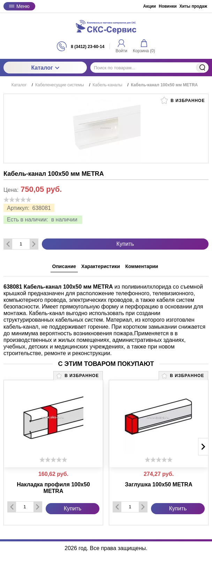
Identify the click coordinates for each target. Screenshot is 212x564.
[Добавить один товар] (34, 244)
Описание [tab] (64, 266)
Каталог (45, 68)
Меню (19, 6)
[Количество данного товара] (21, 243)
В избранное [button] (183, 100)
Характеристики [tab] (100, 266)
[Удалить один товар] (8, 244)
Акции (149, 6)
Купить (125, 244)
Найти (202, 67)
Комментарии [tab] (141, 266)
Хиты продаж (193, 6)
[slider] (17, 199)
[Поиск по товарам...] (149, 67)
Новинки (167, 6)
